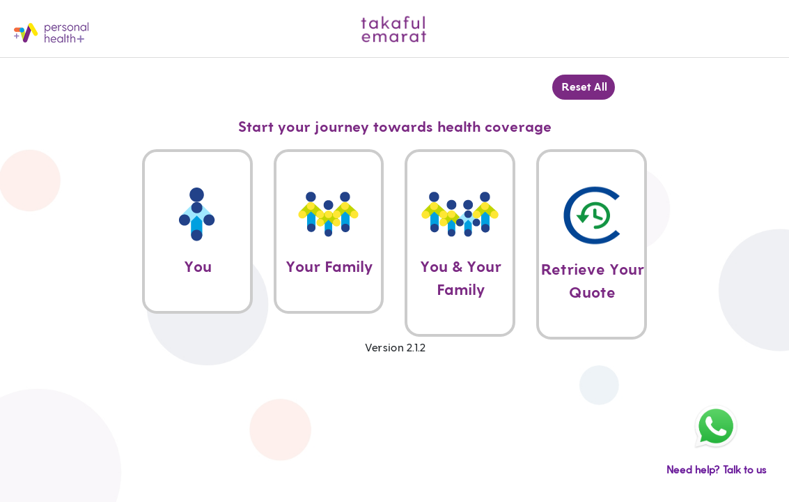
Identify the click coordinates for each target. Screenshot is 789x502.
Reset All (584, 87)
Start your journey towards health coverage (394, 127)
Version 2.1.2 (394, 348)
